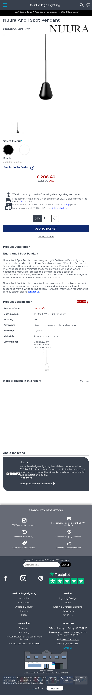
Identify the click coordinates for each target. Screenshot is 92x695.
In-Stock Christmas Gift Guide (24, 643)
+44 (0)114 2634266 (69, 643)
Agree (55, 688)
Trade (68, 602)
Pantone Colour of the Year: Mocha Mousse (24, 638)
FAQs (67, 204)
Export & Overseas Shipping (68, 606)
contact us (33, 291)
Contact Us (24, 602)
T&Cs (22, 201)
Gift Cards (68, 615)
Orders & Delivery (24, 606)
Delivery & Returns (46, 237)
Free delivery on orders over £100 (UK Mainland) (56, 12)
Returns (24, 611)
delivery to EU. (59, 208)
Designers (24, 628)
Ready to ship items (23, 12)
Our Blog (24, 632)
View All (84, 381)
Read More (26, 477)
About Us (24, 598)
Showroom (68, 611)
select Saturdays (70, 639)
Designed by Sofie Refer (16, 28)
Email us (67, 647)
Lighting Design (67, 598)
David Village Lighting (44, 5)
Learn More (38, 688)
